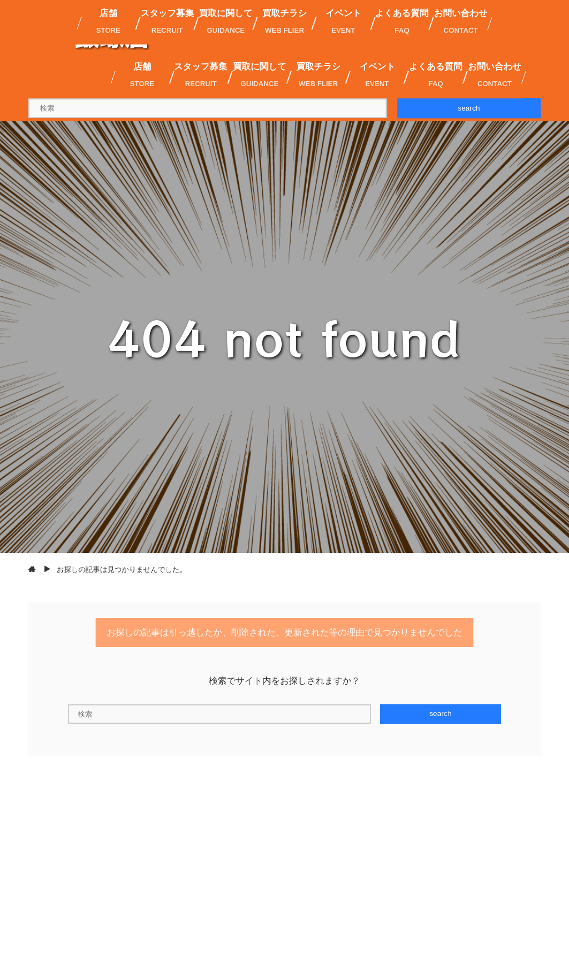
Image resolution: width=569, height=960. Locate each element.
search (469, 108)
